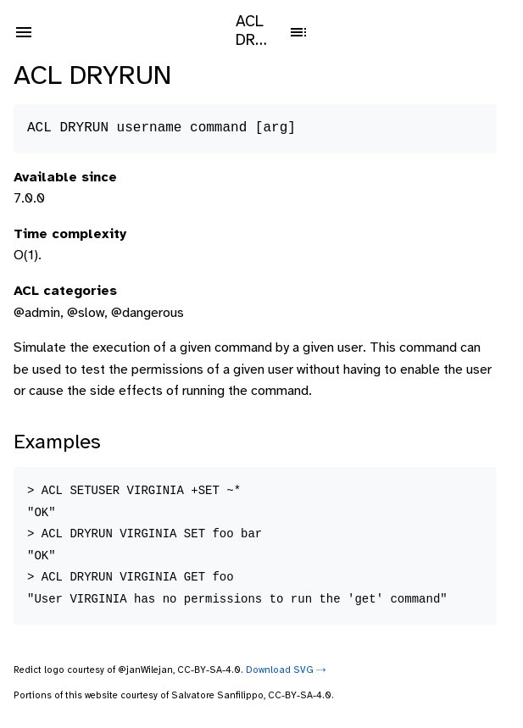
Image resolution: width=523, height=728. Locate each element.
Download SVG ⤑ (286, 670)
